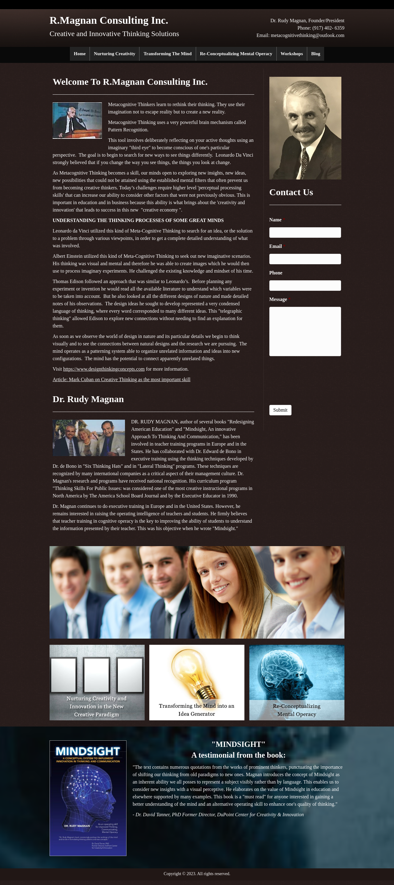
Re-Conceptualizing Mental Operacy (236, 53)
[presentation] (305, 380)
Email (277, 246)
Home (80, 53)
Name (277, 219)
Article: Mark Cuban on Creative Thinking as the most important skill (122, 379)
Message (280, 299)
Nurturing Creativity (114, 53)
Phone (276, 272)
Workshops (292, 53)
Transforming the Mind (167, 53)
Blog (315, 53)
